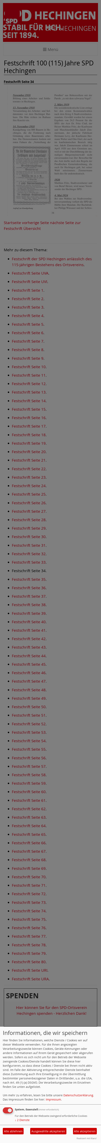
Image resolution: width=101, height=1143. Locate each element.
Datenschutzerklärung (78, 1095)
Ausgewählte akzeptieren (48, 1131)
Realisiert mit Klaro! (87, 1138)
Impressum (53, 1099)
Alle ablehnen (13, 1131)
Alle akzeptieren (85, 1131)
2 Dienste (22, 1120)
